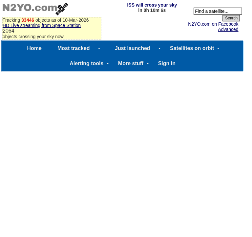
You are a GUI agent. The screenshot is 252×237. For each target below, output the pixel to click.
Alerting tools (86, 63)
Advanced (228, 29)
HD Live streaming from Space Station (42, 25)
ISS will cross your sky (152, 5)
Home (34, 48)
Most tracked (73, 48)
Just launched (132, 48)
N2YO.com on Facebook (213, 24)
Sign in (167, 63)
